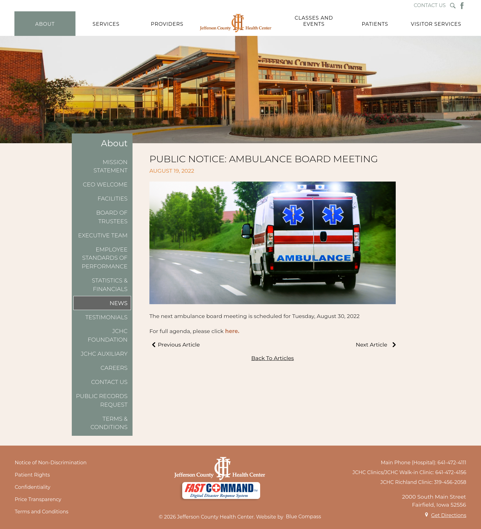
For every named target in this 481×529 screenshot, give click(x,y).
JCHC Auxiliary (104, 353)
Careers (114, 367)
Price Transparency (38, 499)
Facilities (113, 198)
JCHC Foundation (108, 335)
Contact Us (109, 381)
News (119, 303)
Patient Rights (32, 475)
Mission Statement (111, 166)
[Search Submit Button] (452, 5)
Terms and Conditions (41, 512)
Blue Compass (303, 516)
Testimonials (106, 317)
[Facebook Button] (462, 5)
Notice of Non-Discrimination (51, 463)
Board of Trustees (112, 217)
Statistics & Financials (110, 285)
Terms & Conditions (109, 423)
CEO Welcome (105, 184)
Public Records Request (101, 400)
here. (232, 331)
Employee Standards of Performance (104, 258)
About (114, 143)
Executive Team (103, 235)
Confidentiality (32, 487)
